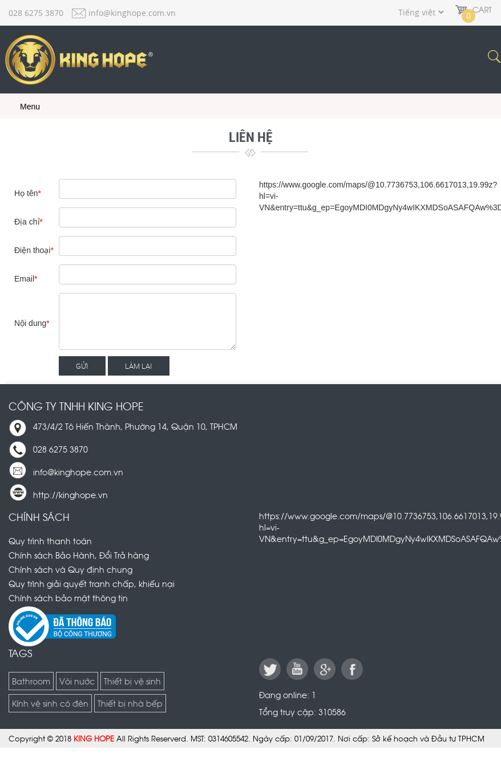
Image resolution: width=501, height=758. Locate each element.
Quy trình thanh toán (50, 540)
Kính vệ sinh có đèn (50, 703)
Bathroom (31, 680)
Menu (21, 106)
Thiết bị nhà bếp (130, 703)
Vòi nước (77, 680)
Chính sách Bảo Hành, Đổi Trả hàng (79, 554)
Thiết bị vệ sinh (132, 680)
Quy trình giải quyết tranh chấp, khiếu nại (92, 583)
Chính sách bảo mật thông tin (68, 597)
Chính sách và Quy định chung (70, 569)
